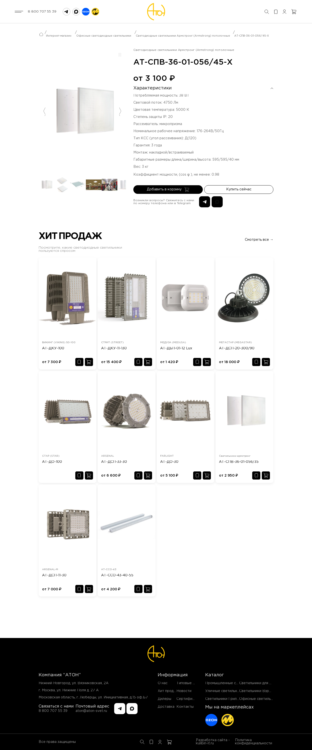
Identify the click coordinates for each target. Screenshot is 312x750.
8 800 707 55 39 (42, 11)
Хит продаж (168, 691)
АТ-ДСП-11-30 (54, 575)
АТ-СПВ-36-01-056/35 (239, 461)
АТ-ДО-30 (169, 461)
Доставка (166, 706)
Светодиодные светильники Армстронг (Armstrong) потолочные (183, 36)
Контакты (185, 706)
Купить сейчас (238, 189)
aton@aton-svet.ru (91, 710)
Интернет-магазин (58, 36)
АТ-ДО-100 (52, 461)
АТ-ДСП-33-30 (114, 461)
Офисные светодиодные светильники (103, 36)
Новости (183, 691)
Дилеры (164, 698)
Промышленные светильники (230, 683)
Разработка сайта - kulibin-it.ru (213, 742)
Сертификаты (188, 698)
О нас (163, 683)
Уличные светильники (224, 691)
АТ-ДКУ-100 (53, 348)
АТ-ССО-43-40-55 (117, 575)
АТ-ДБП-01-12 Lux (176, 348)
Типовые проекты (192, 683)
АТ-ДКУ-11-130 (114, 348)
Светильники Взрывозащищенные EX (271, 691)
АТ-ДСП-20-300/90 (236, 348)
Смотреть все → (259, 239)
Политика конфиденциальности (253, 742)
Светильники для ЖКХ (258, 683)
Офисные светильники (259, 698)
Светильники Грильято (225, 698)
